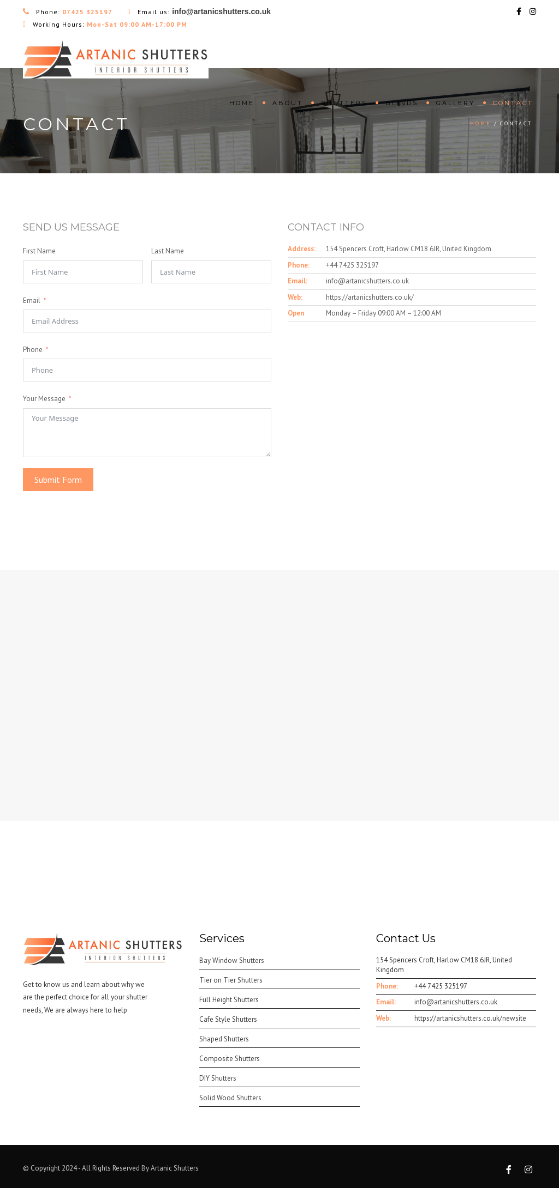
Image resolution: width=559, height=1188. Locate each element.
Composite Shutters (229, 1058)
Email (31, 300)
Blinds (401, 103)
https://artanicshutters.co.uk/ (370, 297)
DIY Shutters (217, 1078)
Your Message (44, 398)
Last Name (167, 251)
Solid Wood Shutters (230, 1097)
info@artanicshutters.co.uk (367, 281)
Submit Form (58, 479)
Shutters (344, 103)
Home (241, 103)
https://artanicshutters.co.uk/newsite (470, 1018)
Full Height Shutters (229, 999)
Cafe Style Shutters (228, 1019)
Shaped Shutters (224, 1039)
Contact (513, 103)
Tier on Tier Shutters (231, 980)
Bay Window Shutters (231, 960)
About (287, 103)
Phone (33, 349)
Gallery (455, 103)
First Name (39, 251)
